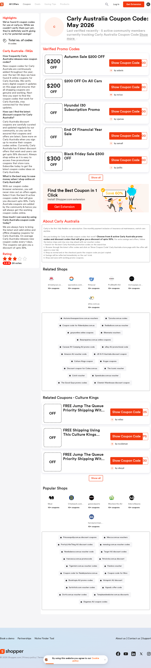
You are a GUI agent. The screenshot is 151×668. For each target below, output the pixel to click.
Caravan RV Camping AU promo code (79, 347)
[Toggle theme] (148, 4)
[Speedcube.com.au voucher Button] (105, 375)
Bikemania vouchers (112, 333)
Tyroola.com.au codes (117, 318)
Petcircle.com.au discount (113, 559)
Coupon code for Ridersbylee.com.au (78, 326)
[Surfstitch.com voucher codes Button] (80, 587)
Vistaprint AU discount (112, 580)
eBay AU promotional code (116, 347)
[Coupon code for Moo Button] (116, 573)
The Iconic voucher (115, 368)
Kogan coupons (109, 361)
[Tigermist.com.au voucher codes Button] (81, 566)
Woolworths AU (115, 504)
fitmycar (92, 285)
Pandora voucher (114, 566)
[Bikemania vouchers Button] (111, 332)
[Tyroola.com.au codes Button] (117, 318)
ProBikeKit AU (114, 285)
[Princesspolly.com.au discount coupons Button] (79, 537)
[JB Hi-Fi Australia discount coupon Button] (110, 354)
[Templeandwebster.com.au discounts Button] (111, 594)
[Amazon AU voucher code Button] (74, 354)
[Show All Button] (96, 478)
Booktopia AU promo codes (80, 580)
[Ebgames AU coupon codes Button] (94, 601)
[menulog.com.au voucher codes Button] (115, 544)
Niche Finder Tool (44, 638)
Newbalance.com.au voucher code (79, 552)
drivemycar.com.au (56, 285)
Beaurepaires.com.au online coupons (95, 340)
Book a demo (7, 638)
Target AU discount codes (115, 552)
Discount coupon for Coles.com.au (82, 368)
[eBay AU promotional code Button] (115, 347)
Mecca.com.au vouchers (117, 537)
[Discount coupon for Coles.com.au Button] (80, 368)
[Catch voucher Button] (77, 375)
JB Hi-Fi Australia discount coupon (112, 354)
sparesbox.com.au (76, 285)
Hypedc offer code (113, 587)
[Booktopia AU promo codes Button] (79, 580)
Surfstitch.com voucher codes (82, 587)
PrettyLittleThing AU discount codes (77, 545)
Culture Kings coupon (83, 361)
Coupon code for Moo (117, 573)
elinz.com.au (93, 304)
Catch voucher (78, 376)
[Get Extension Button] (64, 207)
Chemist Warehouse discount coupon (113, 383)
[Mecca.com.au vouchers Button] (116, 537)
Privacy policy (29, 657)
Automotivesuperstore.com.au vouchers (81, 318)
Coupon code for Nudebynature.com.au (80, 573)
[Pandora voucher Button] (113, 566)
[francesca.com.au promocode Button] (78, 558)
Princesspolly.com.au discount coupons (80, 537)
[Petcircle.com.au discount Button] (112, 558)
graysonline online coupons (81, 333)
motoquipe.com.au (136, 285)
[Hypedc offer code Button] (112, 587)
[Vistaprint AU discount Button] (111, 580)
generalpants (94, 504)
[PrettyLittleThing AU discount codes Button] (75, 544)
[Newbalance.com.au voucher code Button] (78, 551)
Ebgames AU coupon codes (95, 602)
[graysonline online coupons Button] (81, 332)
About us (121, 638)
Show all (96, 478)
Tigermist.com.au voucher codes (83, 566)
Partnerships (24, 638)
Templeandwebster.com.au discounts (113, 595)
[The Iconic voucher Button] (114, 368)
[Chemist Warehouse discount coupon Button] (112, 382)
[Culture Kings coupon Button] (82, 361)
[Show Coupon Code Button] (125, 63)
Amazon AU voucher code (75, 354)
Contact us (134, 638)
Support (146, 638)
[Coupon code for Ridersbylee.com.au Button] (77, 325)
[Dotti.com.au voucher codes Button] (73, 594)
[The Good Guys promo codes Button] (72, 382)
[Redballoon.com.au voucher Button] (115, 325)
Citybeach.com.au (76, 504)
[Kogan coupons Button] (108, 361)
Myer (50, 504)
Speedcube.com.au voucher (107, 376)
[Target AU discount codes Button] (114, 551)
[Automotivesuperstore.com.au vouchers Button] (79, 318)
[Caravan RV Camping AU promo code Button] (77, 347)
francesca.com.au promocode (79, 559)
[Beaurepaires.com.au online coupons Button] (94, 339)
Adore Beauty (134, 504)
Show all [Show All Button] (96, 177)
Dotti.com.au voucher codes (74, 595)
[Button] (116, 4)
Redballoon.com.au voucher (116, 326)
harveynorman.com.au (98, 523)
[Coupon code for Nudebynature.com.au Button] (79, 573)
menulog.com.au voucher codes (116, 545)
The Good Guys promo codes (74, 383)
